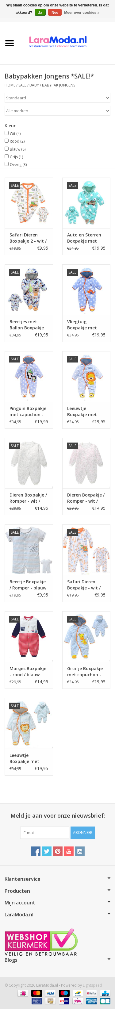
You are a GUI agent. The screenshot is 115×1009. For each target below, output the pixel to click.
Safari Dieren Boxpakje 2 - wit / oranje (28, 238)
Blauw (17, 149)
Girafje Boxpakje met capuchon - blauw (85, 672)
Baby (34, 85)
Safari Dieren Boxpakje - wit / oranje (84, 585)
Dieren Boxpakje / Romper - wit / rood (86, 498)
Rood (17, 141)
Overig (18, 164)
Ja (40, 12)
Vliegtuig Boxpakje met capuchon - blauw (86, 325)
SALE (22, 85)
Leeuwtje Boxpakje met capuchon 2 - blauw (82, 411)
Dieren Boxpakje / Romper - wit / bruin (28, 498)
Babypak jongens (58, 85)
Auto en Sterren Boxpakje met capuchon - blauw (86, 238)
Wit (15, 133)
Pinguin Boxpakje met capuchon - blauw (28, 411)
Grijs (16, 156)
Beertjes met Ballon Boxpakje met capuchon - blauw (27, 325)
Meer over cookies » (81, 12)
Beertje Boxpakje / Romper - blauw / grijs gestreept (28, 585)
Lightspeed (92, 985)
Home (10, 85)
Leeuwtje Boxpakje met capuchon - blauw (29, 758)
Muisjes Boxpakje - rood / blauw (28, 671)
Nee (55, 12)
